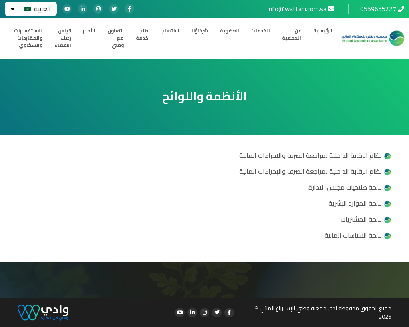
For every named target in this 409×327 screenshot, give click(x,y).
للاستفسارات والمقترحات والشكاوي (28, 38)
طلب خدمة (142, 34)
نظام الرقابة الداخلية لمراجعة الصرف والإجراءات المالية (310, 171)
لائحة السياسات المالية (353, 235)
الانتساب (169, 30)
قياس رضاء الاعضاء (62, 38)
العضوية (229, 30)
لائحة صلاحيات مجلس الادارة (345, 187)
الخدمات (260, 30)
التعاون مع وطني (115, 38)
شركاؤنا (199, 30)
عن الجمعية (291, 34)
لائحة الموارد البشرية (355, 203)
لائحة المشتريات (361, 219)
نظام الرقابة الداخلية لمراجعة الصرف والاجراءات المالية (310, 155)
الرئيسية (322, 30)
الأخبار (89, 30)
